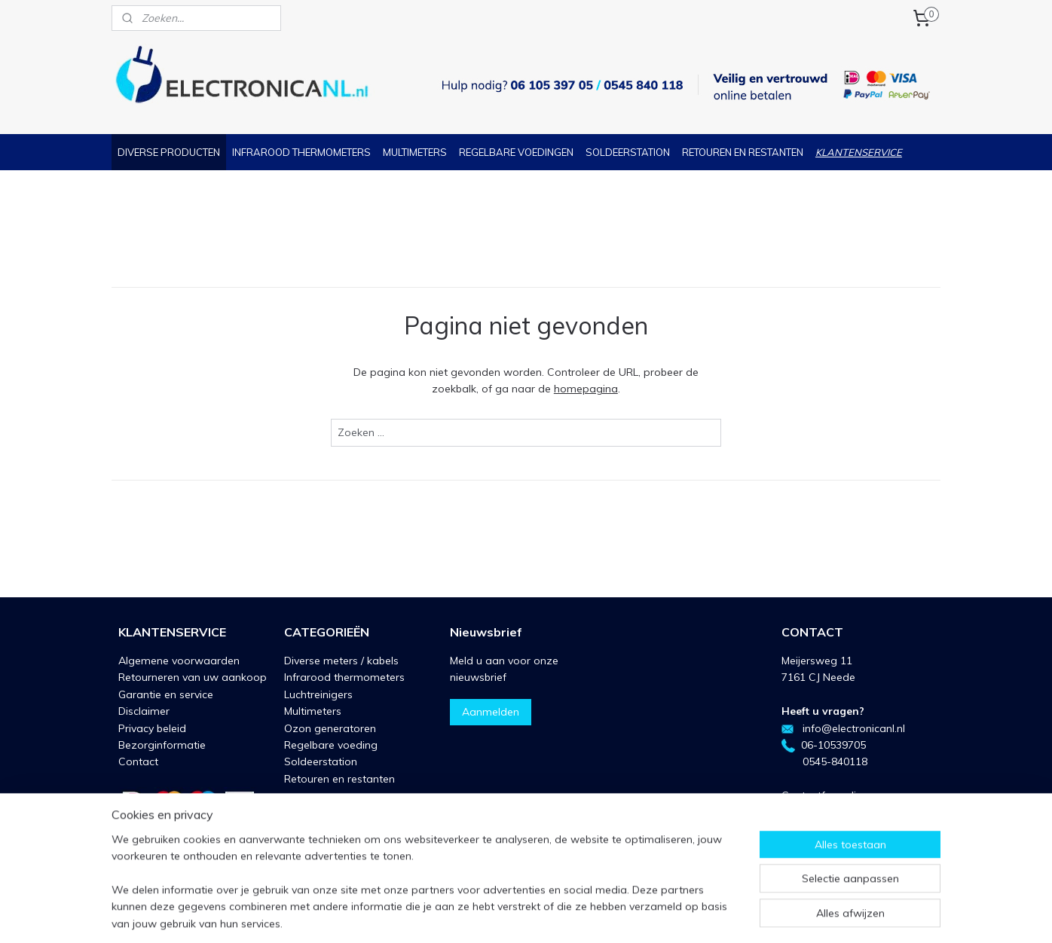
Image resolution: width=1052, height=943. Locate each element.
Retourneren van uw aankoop (192, 677)
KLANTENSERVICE (858, 152)
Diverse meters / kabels (341, 660)
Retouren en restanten (339, 779)
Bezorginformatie (162, 745)
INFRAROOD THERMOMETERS (301, 152)
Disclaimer (144, 711)
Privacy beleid (152, 728)
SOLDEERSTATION (628, 152)
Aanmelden (490, 712)
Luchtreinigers (318, 694)
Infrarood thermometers (344, 677)
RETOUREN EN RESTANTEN (742, 152)
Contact (138, 761)
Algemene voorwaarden (179, 660)
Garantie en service (165, 694)
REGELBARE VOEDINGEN (516, 152)
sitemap (484, 915)
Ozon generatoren (330, 728)
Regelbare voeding (331, 745)
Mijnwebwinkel (686, 915)
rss (513, 915)
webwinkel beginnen (565, 915)
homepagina (586, 388)
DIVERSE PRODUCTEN (169, 152)
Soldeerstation (320, 761)
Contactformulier (823, 795)
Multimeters (312, 711)
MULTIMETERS (415, 152)
